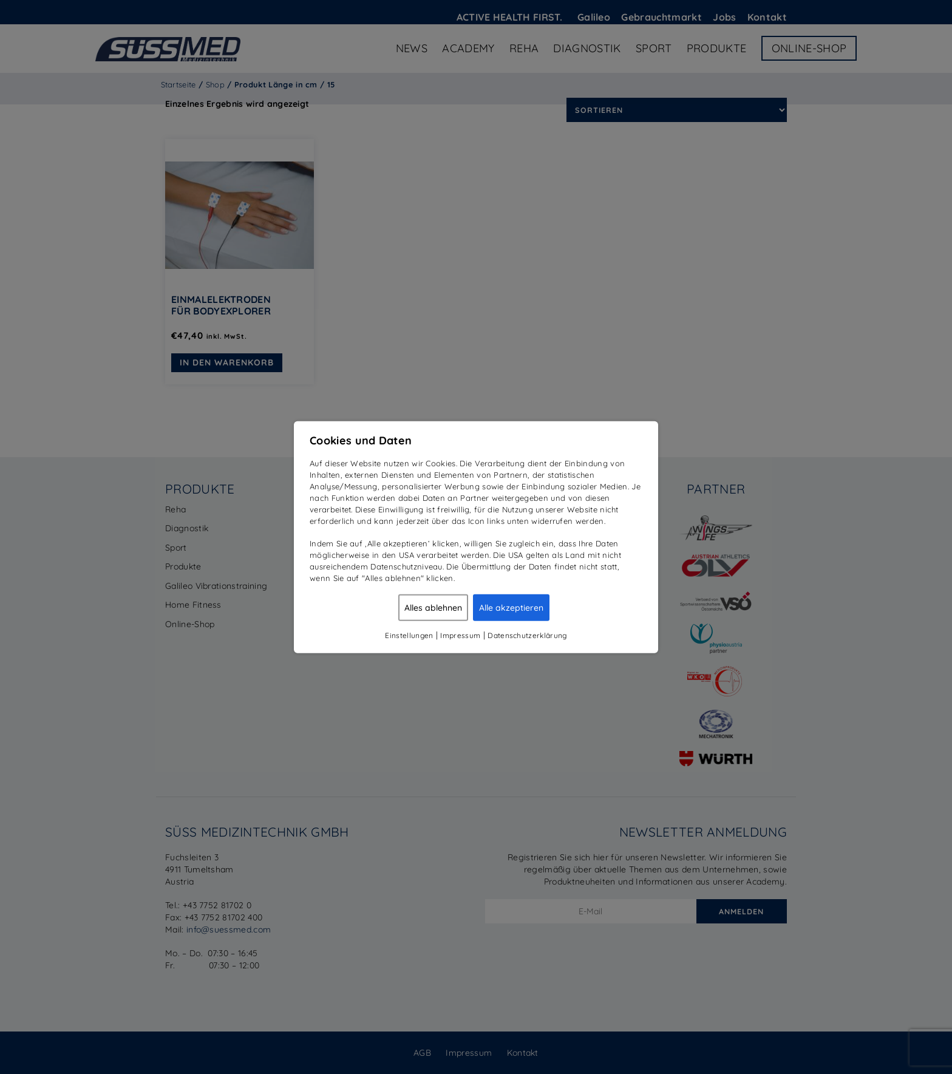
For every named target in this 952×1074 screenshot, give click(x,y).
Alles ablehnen (433, 607)
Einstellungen (409, 634)
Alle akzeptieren (511, 607)
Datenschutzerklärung (527, 634)
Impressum (460, 634)
